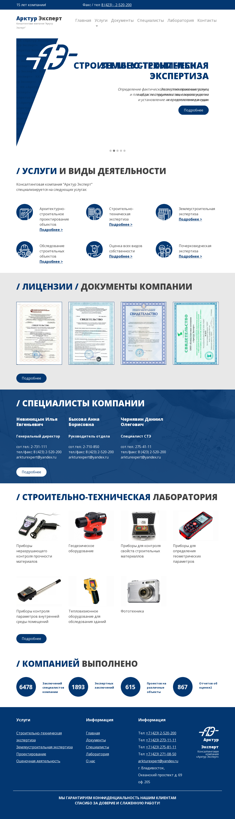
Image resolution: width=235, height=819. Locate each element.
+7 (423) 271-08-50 (161, 754)
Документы (122, 20)
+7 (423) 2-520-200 (161, 733)
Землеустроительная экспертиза (44, 747)
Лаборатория (181, 20)
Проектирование (31, 754)
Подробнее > (51, 229)
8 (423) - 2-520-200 (116, 4)
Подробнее (193, 110)
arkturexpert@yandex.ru (158, 761)
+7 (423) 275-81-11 (161, 747)
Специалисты (150, 20)
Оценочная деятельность (38, 761)
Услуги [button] (101, 20)
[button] (110, 151)
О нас (90, 761)
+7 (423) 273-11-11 (161, 740)
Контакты (207, 20)
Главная (83, 20)
